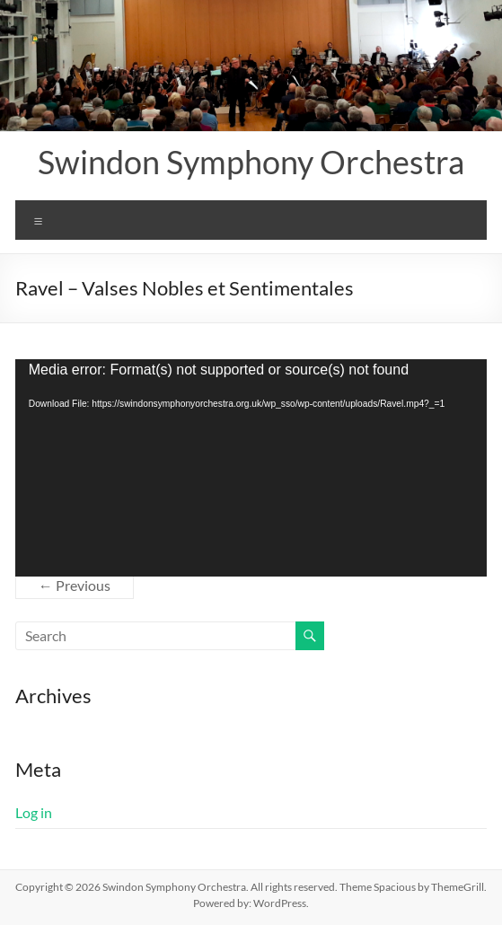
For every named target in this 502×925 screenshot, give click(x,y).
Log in (33, 812)
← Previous (74, 585)
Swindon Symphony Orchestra (251, 161)
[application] (251, 468)
